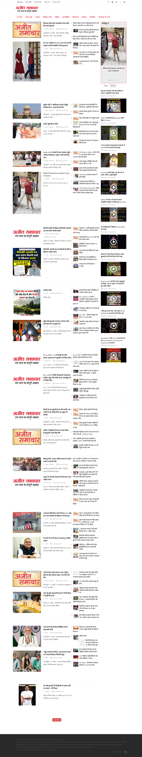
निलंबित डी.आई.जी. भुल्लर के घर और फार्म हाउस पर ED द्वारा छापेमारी (88, 608)
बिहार (46, 657)
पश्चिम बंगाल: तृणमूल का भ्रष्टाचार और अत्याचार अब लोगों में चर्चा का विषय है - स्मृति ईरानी (85, 483)
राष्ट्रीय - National (49, 29)
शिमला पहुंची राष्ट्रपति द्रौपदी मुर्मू (88, 409)
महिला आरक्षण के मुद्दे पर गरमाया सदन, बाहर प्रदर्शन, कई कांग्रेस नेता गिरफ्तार (86, 45)
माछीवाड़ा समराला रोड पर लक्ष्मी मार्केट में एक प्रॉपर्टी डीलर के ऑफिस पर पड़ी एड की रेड (85, 492)
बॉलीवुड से (47, 179)
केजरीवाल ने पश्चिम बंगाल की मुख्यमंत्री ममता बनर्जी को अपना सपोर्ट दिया (85, 397)
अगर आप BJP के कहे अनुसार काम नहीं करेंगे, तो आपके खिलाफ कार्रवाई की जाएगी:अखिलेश (86, 54)
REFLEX (122, 752)
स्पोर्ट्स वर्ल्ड (48, 361)
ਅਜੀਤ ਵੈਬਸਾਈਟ (38, 2)
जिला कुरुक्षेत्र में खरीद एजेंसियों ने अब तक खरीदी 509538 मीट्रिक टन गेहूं (85, 425)
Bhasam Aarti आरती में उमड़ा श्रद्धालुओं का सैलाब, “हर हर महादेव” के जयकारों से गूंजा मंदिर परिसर (112, 283)
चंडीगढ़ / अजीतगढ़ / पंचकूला (51, 234)
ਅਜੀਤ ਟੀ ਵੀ (47, 2)
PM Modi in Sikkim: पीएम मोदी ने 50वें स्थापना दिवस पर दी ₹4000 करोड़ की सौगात (86, 154)
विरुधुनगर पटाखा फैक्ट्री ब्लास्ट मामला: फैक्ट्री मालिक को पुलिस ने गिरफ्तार (85, 629)
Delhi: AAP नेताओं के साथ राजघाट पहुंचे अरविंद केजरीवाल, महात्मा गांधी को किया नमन (56, 155)
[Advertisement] (49, 98)
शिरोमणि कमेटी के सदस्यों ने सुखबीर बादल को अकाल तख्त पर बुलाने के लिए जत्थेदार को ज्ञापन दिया (85, 537)
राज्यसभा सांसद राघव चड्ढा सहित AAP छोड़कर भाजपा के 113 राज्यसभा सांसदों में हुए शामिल (85, 574)
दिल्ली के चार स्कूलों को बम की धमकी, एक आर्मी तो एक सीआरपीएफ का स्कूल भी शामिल (56, 412)
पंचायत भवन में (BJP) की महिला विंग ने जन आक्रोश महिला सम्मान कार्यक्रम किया (85, 416)
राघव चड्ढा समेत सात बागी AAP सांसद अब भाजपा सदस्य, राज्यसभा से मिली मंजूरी (89, 556)
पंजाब (46, 255)
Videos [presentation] (106, 86)
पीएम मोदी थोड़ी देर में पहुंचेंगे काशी (89, 118)
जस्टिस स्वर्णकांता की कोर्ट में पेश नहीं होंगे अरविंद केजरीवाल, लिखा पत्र (88, 590)
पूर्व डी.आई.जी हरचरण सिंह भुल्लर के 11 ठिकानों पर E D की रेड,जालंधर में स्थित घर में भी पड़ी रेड (86, 522)
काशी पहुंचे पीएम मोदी (50, 124)
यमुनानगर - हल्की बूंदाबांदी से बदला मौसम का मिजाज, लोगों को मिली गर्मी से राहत (86, 230)
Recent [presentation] (113, 85)
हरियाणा (47, 436)
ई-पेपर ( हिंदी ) (29, 2)
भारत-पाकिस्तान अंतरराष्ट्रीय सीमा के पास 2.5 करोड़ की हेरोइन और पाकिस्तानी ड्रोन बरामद (85, 599)
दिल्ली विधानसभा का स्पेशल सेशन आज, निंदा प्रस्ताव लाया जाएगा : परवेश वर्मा (85, 133)
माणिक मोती (47, 290)
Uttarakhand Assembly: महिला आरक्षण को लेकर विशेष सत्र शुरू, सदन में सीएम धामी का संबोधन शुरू (86, 190)
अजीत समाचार (20, 2)
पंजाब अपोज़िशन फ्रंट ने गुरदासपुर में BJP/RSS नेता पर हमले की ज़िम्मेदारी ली (85, 124)
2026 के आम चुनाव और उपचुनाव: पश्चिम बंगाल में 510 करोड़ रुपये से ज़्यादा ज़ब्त (86, 364)
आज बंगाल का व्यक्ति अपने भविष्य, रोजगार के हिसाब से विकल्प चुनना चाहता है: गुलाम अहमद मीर (86, 330)
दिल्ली (46, 48)
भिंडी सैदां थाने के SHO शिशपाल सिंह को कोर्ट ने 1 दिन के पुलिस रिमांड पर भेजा (85, 382)
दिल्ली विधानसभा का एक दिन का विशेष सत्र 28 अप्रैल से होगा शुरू (92, 642)
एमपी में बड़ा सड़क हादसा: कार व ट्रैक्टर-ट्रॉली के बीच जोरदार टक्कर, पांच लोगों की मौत (56, 575)
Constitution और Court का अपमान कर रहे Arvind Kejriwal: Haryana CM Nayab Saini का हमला (113, 340)
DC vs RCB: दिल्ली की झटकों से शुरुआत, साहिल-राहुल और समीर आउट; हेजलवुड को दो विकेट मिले (57, 377)
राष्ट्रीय (46, 293)
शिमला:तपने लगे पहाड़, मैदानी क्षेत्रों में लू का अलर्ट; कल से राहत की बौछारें (86, 501)
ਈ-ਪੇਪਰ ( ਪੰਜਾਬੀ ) (56, 2)
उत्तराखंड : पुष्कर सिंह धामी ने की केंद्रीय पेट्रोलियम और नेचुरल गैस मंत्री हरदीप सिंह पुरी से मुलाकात (85, 474)
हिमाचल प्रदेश (48, 482)
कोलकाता (47, 691)
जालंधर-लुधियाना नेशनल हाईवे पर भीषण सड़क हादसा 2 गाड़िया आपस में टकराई (86, 373)
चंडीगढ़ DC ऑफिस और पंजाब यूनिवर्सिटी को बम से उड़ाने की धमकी (88, 546)
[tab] (106, 86)
